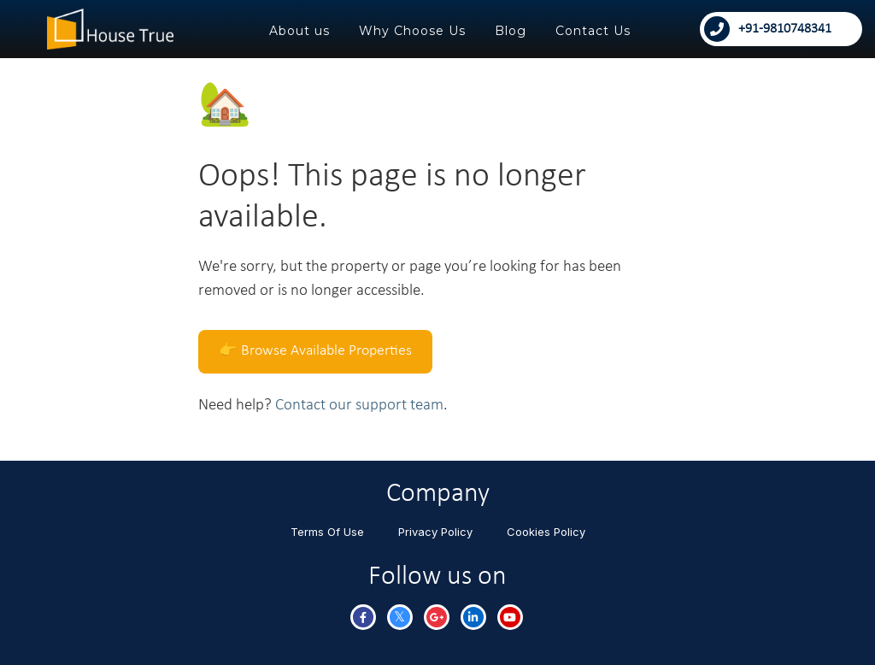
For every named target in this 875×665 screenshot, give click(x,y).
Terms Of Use (327, 531)
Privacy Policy (435, 531)
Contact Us (593, 30)
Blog (510, 30)
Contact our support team (359, 405)
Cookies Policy (546, 531)
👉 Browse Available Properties (315, 351)
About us (299, 30)
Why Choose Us (412, 30)
